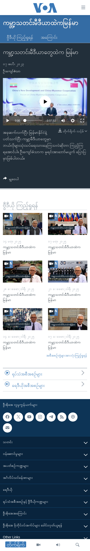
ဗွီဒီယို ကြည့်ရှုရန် (20, 37)
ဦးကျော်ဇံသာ (11, 71)
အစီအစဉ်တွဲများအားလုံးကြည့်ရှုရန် (66, 355)
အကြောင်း (49, 37)
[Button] (11, 179)
